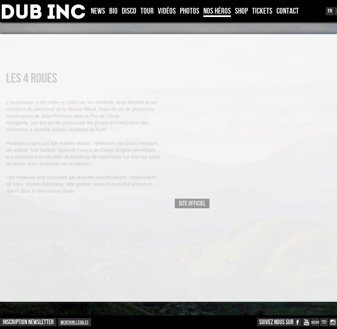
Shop (241, 11)
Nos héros (217, 11)
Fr (330, 11)
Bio (113, 11)
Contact (287, 11)
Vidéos (167, 11)
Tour (147, 11)
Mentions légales (74, 322)
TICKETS (262, 11)
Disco (129, 11)
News (98, 11)
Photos (189, 11)
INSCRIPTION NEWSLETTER (28, 322)
